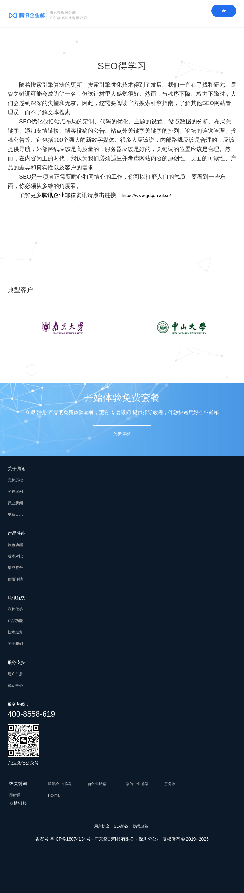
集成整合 (15, 568)
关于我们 (15, 643)
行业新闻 (15, 503)
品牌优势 (15, 609)
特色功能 (15, 545)
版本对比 (15, 556)
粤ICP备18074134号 (70, 839)
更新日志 (15, 514)
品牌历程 (15, 480)
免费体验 (122, 433)
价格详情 (15, 579)
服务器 (170, 784)
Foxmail (54, 795)
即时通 (15, 795)
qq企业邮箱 (96, 784)
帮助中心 (15, 685)
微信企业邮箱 (136, 784)
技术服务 (15, 632)
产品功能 (15, 620)
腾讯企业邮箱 (59, 195)
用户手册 (15, 674)
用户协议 (101, 826)
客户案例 (15, 491)
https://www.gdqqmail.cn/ (146, 195)
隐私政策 (140, 826)
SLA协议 (121, 826)
